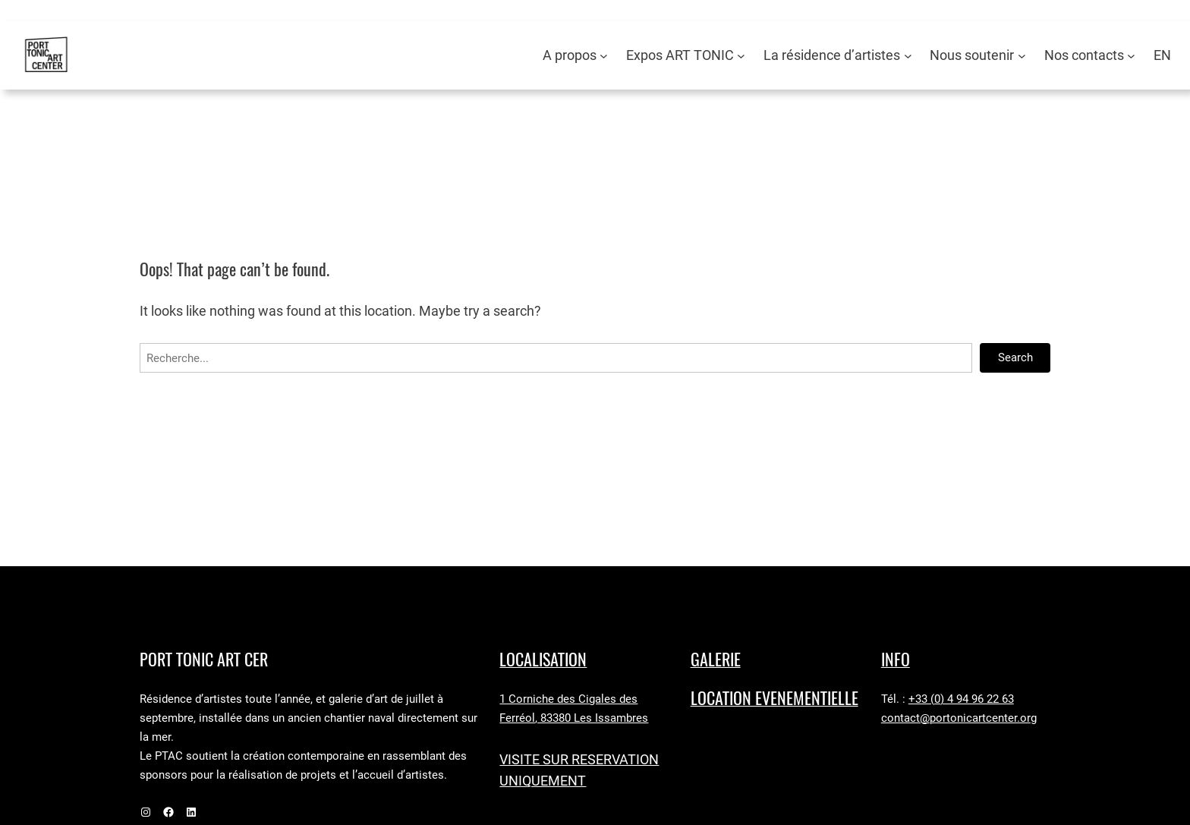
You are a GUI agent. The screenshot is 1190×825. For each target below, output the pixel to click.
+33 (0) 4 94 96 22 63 (961, 699)
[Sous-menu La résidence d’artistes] (908, 56)
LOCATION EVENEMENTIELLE (774, 698)
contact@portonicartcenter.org (959, 718)
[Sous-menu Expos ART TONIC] (741, 56)
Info (895, 659)
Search (1015, 357)
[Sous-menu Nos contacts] (1131, 56)
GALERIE (716, 659)
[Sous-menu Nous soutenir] (1022, 56)
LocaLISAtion (543, 659)
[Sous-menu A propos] (604, 56)
